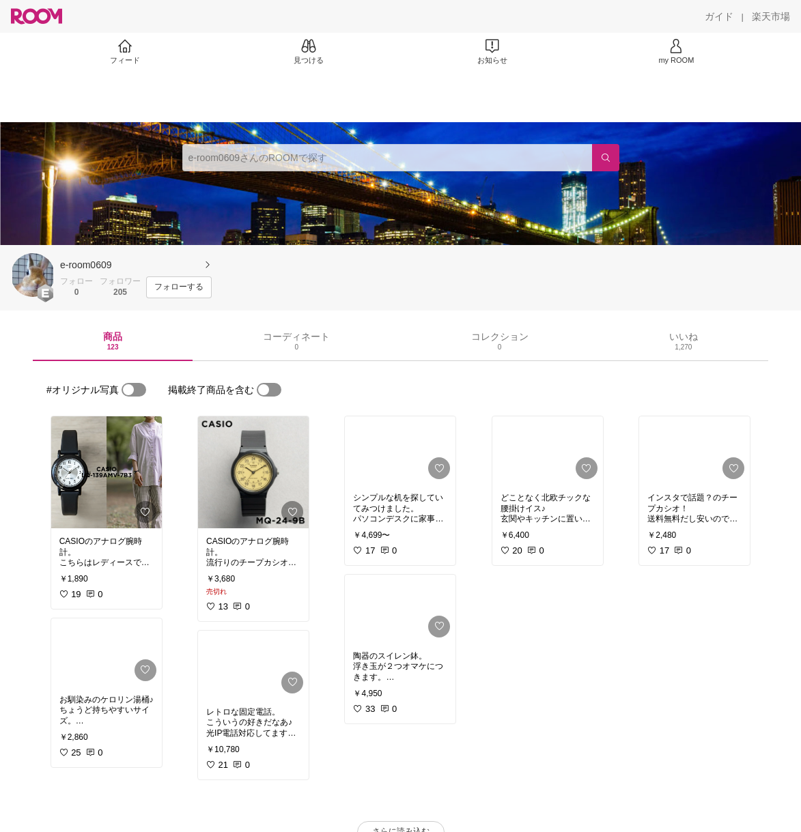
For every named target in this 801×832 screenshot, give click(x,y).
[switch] (134, 390)
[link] (106, 472)
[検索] (605, 157)
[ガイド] (719, 16)
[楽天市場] (771, 16)
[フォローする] (179, 287)
